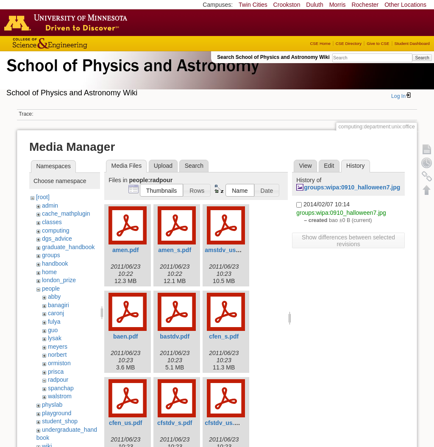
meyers (57, 346)
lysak (54, 338)
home (49, 272)
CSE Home (320, 43)
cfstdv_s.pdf (174, 422)
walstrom (60, 396)
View (305, 165)
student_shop (60, 421)
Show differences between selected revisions (348, 240)
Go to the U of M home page (68, 22)
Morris (337, 4)
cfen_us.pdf (125, 422)
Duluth (314, 4)
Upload (163, 165)
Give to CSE (378, 43)
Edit (329, 165)
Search (422, 57)
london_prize (59, 280)
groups (51, 255)
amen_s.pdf (174, 250)
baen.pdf (125, 336)
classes (52, 222)
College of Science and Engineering (76, 43)
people (51, 288)
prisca (56, 371)
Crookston (286, 4)
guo (53, 330)
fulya (54, 321)
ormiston (59, 363)
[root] (43, 197)
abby (54, 296)
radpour (58, 379)
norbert (57, 354)
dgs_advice (57, 238)
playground (56, 413)
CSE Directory (349, 43)
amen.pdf (125, 250)
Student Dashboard (412, 43)
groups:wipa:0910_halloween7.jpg (352, 187)
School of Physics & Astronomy (131, 75)
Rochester (364, 4)
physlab (52, 404)
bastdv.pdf (174, 336)
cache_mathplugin (66, 213)
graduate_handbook (68, 247)
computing (56, 230)
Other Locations (405, 4)
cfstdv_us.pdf (224, 422)
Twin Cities (253, 4)
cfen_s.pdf (224, 336)
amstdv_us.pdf (226, 250)
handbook (55, 263)
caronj (56, 313)
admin (50, 205)
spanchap (61, 388)
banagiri (58, 305)
